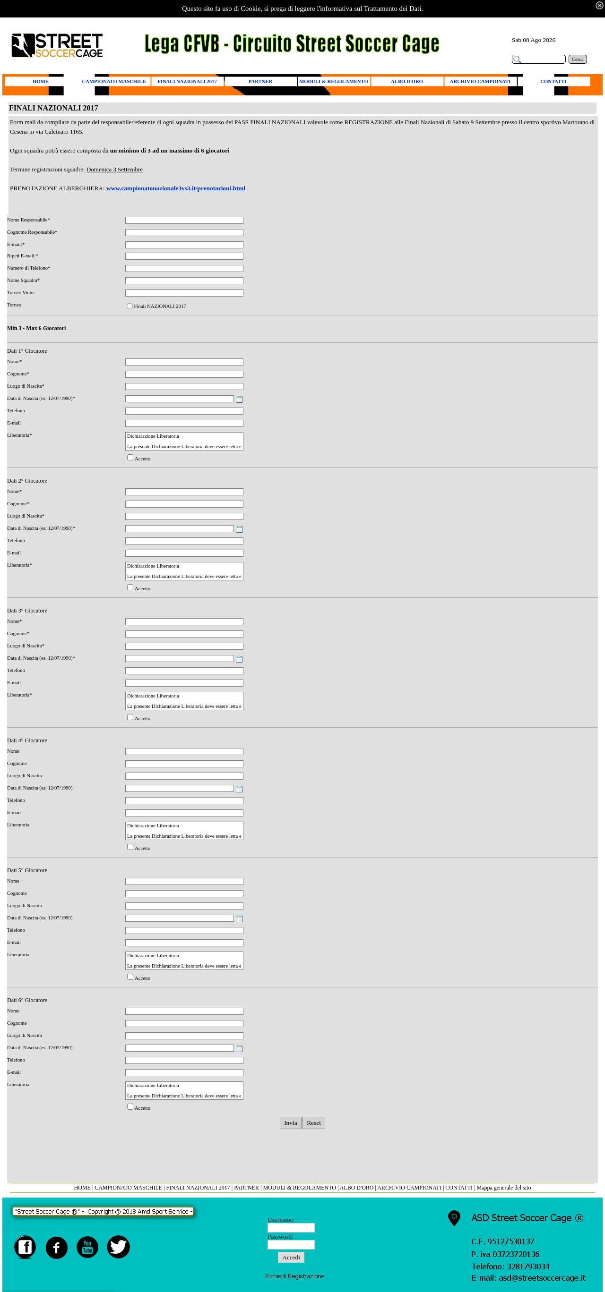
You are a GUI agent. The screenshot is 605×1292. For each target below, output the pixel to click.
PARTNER (246, 1187)
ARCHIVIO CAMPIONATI (409, 1187)
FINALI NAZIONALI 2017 (198, 1187)
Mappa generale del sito (503, 1187)
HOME (82, 1187)
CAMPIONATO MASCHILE (128, 1187)
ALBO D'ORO (357, 1187)
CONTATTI (459, 1187)
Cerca (578, 59)
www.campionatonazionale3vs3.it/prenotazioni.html (175, 188)
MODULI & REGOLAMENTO (299, 1187)
